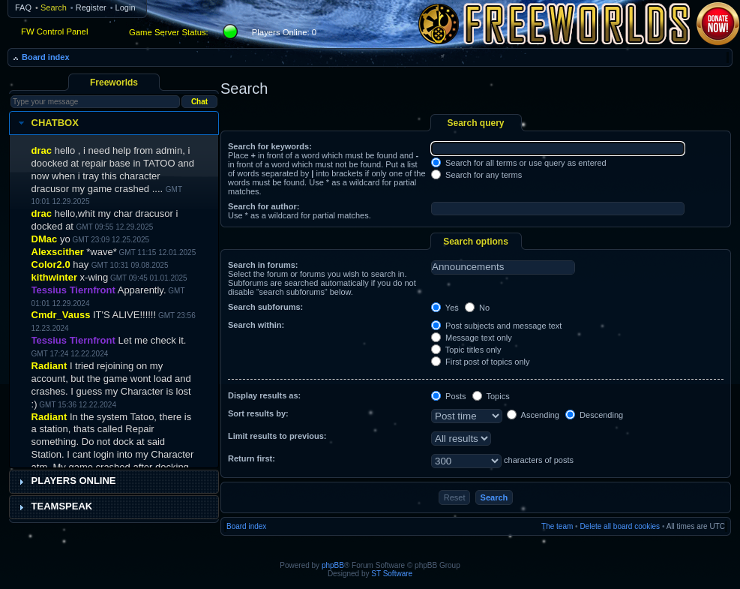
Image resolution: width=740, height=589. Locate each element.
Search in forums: (263, 264)
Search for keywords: (270, 146)
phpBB (333, 565)
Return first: (251, 458)
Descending (594, 414)
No (477, 307)
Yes (445, 307)
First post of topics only (480, 361)
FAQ (23, 7)
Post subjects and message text (496, 325)
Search (53, 7)
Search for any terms (476, 174)
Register (91, 7)
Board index (46, 57)
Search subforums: (265, 306)
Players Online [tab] (65, 481)
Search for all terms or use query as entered (519, 162)
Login (125, 7)
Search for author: (263, 206)
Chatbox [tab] (47, 123)
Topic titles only (466, 349)
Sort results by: (258, 413)
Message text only (471, 337)
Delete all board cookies (620, 526)
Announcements (503, 267)
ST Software (391, 573)
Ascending (533, 414)
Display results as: (264, 395)
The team (557, 526)
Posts (448, 396)
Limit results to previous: (277, 435)
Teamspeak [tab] (54, 506)
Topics (491, 396)
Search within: (256, 324)
